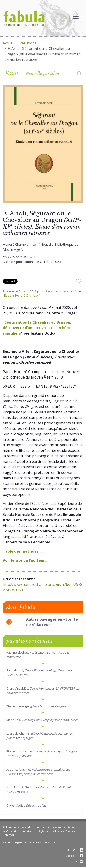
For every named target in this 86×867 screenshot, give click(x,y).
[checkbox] (79, 73)
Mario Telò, (42, 720)
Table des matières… (22, 551)
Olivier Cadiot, (26, 805)
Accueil (8, 43)
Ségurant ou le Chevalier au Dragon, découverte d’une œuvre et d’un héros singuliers (37, 328)
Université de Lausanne (57, 291)
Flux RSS (75, 850)
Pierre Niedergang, (36, 706)
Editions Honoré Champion (21, 295)
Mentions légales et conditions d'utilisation (29, 842)
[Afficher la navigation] (75, 18)
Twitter (75, 861)
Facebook (74, 855)
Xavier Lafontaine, (38, 771)
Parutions (27, 43)
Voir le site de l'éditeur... (25, 560)
